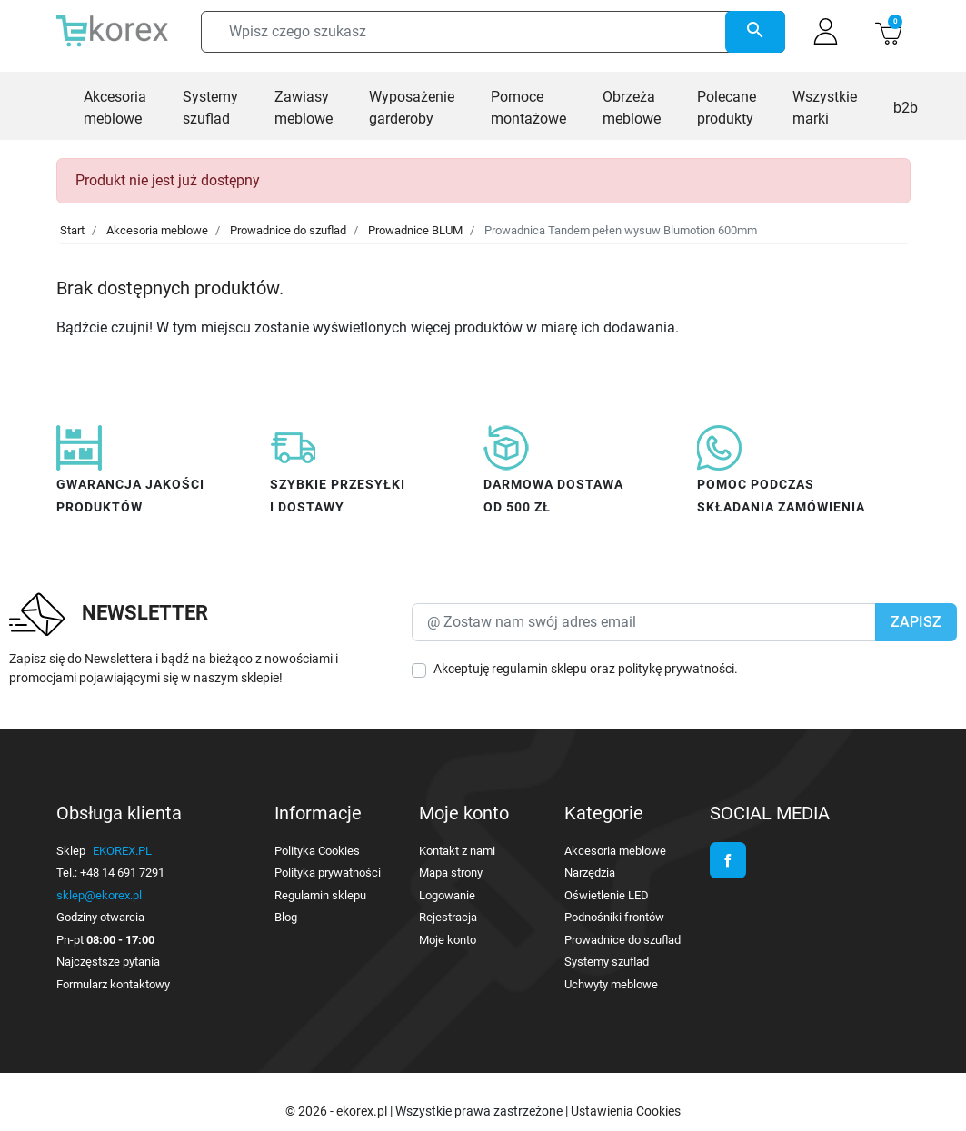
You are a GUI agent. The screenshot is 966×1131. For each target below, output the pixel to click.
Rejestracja (448, 917)
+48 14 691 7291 (122, 872)
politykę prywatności (676, 668)
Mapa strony (451, 872)
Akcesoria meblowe (157, 230)
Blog (285, 917)
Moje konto (447, 940)
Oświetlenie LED (606, 895)
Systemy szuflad (606, 961)
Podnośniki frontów (614, 917)
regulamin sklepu (539, 668)
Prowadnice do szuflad (288, 230)
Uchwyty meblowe (611, 984)
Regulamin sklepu (320, 895)
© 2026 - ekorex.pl (337, 1111)
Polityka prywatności (327, 872)
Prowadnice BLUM (415, 230)
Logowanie (447, 895)
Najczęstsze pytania (108, 961)
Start (72, 230)
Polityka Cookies (317, 851)
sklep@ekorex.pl (99, 895)
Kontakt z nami (457, 851)
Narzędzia (589, 872)
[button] (888, 31)
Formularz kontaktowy (113, 984)
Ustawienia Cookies (626, 1111)
